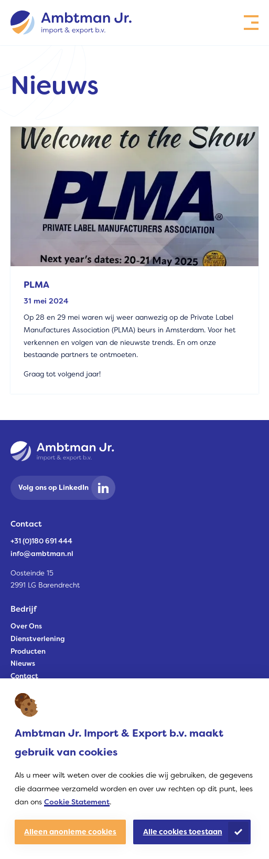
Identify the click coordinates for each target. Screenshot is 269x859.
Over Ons (26, 626)
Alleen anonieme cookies (70, 831)
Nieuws (22, 663)
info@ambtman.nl (41, 553)
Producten (28, 651)
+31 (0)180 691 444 (41, 541)
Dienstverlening (37, 638)
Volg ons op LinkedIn (53, 487)
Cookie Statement (77, 801)
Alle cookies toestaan (182, 831)
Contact (24, 676)
